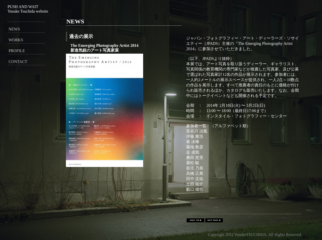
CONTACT (18, 61)
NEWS (14, 29)
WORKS (16, 40)
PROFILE (17, 51)
